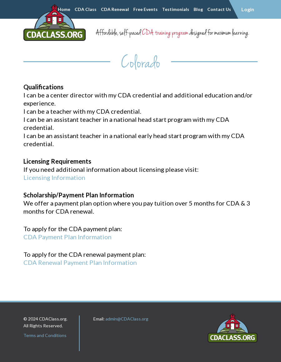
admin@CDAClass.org (127, 318)
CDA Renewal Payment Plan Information (80, 262)
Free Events (145, 9)
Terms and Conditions (45, 335)
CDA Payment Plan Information (67, 237)
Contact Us (219, 9)
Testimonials (175, 9)
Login (247, 9)
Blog (198, 9)
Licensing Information (54, 177)
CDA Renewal (115, 9)
